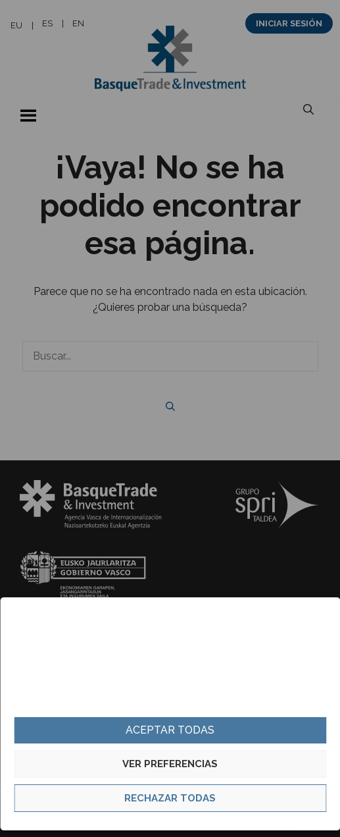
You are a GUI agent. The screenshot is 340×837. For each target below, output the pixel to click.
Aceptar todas (170, 730)
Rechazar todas (170, 798)
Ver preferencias (170, 764)
